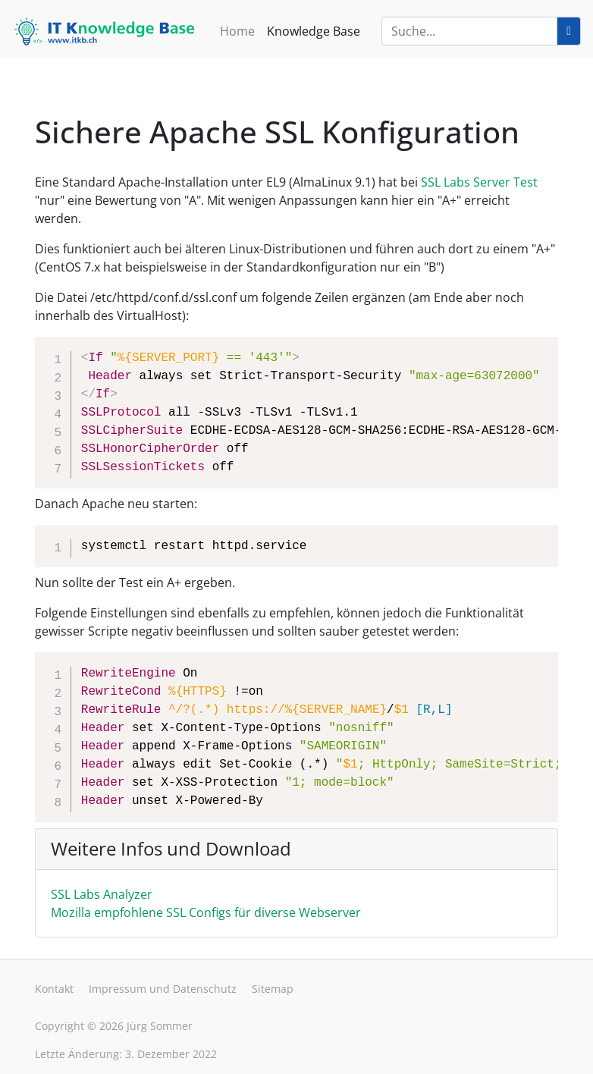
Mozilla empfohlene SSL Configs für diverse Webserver (206, 912)
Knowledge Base (313, 31)
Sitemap (272, 988)
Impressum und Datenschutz (163, 988)
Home (237, 31)
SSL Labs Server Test (479, 182)
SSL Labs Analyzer (101, 894)
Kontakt (54, 988)
